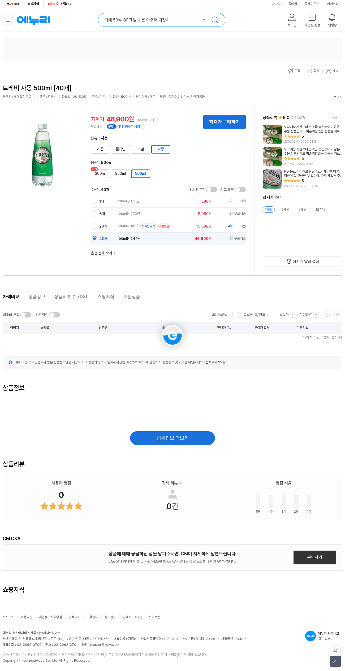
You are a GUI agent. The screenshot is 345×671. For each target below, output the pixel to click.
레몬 (100, 149)
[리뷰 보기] (302, 134)
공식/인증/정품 (254, 315)
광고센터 (110, 617)
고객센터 (92, 617)
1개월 (269, 209)
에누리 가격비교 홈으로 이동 (33, 20)
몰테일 (292, 4)
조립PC (59, 4)
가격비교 (11, 296)
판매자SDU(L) (132, 617)
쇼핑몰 (284, 315)
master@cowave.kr (105, 645)
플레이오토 (312, 4)
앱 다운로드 (323, 636)
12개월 (320, 209)
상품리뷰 (71, 296)
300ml (100, 173)
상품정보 (36, 296)
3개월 (286, 209)
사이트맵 (154, 617)
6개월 (303, 209)
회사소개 (8, 617)
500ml (140, 173)
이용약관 (26, 617)
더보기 (334, 97)
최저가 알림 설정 (306, 261)
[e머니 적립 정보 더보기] (143, 126)
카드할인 (42, 315)
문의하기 (314, 557)
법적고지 (74, 617)
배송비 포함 (196, 190)
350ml (120, 173)
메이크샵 (333, 4)
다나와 (276, 4)
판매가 (221, 328)
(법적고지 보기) (214, 362)
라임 (140, 149)
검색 (215, 20)
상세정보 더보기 (173, 438)
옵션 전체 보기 (101, 253)
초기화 (335, 315)
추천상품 (131, 296)
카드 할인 (227, 190)
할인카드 (305, 315)
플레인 (120, 149)
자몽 (161, 149)
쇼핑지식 (33, 4)
